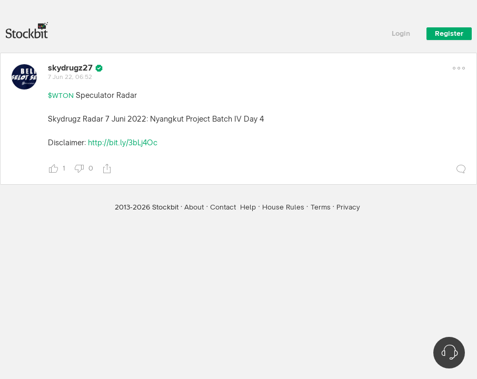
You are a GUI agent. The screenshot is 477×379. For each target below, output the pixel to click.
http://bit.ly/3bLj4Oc (122, 143)
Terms (321, 207)
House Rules (283, 207)
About (194, 207)
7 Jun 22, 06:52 (70, 77)
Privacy (348, 207)
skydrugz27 (70, 68)
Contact (223, 207)
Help (248, 207)
